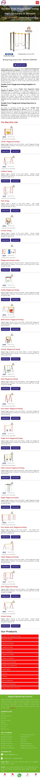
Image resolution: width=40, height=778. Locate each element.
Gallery (3, 722)
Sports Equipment (7, 680)
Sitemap (4, 718)
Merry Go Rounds (7, 651)
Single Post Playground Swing (12, 438)
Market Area (4, 729)
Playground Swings (7, 643)
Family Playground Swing (10, 290)
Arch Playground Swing (9, 586)
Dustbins (4, 676)
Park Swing (5, 201)
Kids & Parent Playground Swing (12, 468)
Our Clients (4, 724)
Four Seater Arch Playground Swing (14, 527)
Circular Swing (6, 230)
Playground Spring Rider (9, 662)
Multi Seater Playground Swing (12, 319)
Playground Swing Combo (10, 260)
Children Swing (6, 171)
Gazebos (4, 673)
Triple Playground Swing (9, 557)
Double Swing (6, 616)
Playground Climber (8, 654)
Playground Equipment (9, 684)
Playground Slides (7, 647)
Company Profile (6, 715)
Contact (3, 726)
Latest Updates (6, 720)
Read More (5, 151)
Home (4, 18)
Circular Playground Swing (10, 349)
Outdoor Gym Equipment (9, 665)
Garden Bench (6, 669)
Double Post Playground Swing (11, 636)
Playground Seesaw (8, 658)
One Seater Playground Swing (11, 408)
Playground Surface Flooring (10, 688)
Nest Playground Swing (9, 379)
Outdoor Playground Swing (28, 18)
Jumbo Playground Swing (10, 141)
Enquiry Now (20, 65)
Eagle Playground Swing (9, 497)
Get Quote (16, 151)
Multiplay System (7, 640)
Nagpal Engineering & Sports (20, 696)
